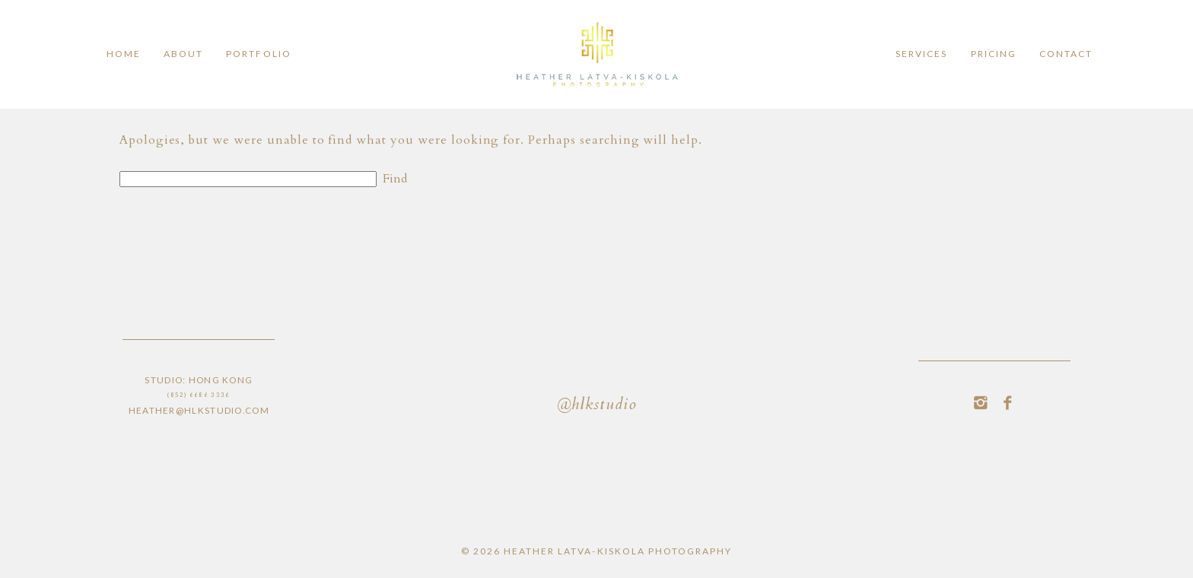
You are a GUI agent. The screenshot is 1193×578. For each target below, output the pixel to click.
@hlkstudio (596, 405)
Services (921, 54)
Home (124, 54)
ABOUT (183, 54)
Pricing (993, 54)
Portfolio (258, 54)
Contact (1066, 54)
